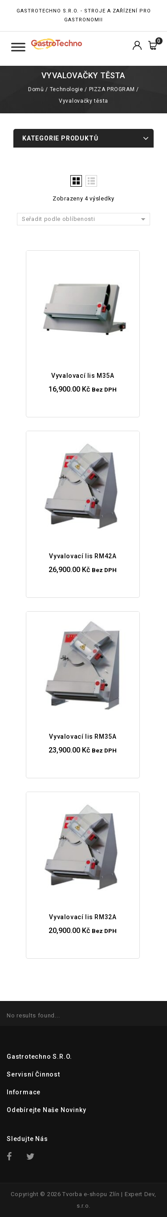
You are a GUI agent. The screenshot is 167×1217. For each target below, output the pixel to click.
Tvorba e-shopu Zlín (90, 1194)
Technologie (66, 89)
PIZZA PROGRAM (112, 89)
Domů (36, 89)
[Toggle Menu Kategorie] (18, 47)
